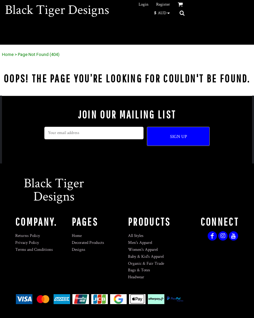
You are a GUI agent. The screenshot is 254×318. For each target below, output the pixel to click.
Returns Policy (27, 236)
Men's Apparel (140, 243)
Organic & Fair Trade (146, 263)
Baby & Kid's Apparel (146, 256)
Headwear (136, 277)
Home (8, 54)
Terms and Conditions (34, 249)
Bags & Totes (139, 270)
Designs (78, 249)
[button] (163, 13)
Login (143, 4)
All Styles (136, 236)
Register (163, 4)
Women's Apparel (143, 249)
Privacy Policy (27, 243)
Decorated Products (88, 243)
